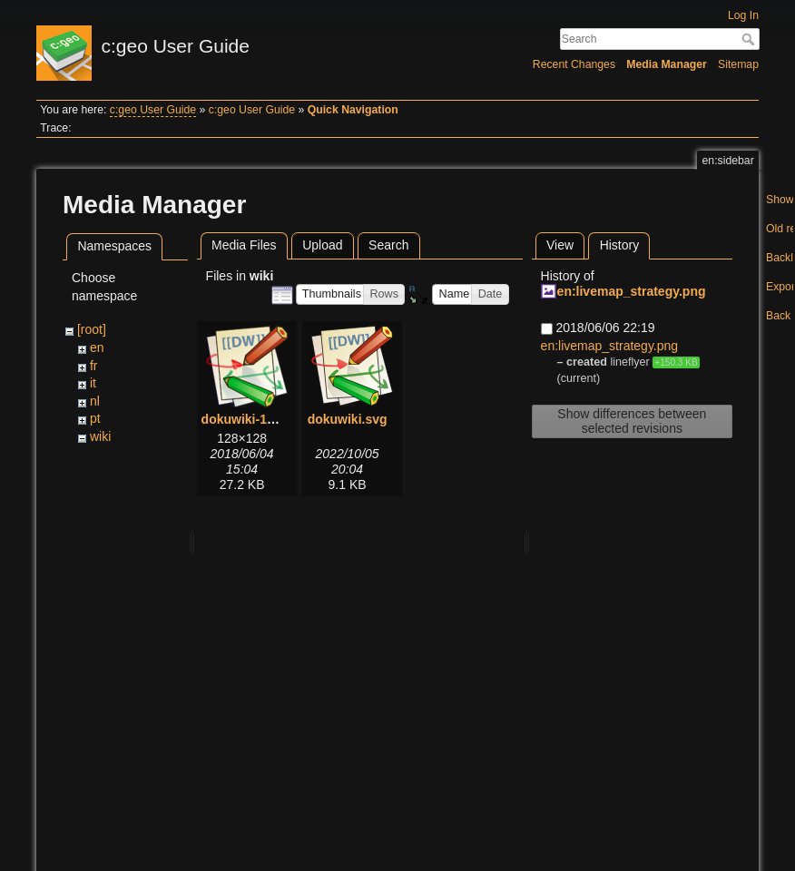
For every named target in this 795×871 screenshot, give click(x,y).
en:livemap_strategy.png (631, 291)
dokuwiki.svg (348, 419)
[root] (91, 329)
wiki (100, 436)
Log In (743, 15)
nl (95, 401)
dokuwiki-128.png (254, 419)
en (97, 347)
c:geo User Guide (153, 109)
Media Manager (666, 64)
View (560, 245)
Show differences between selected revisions (631, 421)
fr (94, 365)
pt (95, 418)
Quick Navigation (353, 109)
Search (750, 39)
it (93, 383)
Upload (322, 245)
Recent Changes (574, 64)
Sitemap (738, 64)
